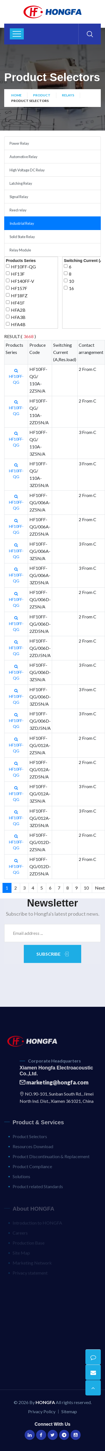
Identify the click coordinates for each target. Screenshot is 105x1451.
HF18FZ (19, 295)
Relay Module (20, 250)
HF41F (18, 302)
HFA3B (18, 317)
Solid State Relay (22, 236)
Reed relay (18, 210)
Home (16, 95)
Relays (68, 95)
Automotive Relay (24, 156)
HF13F (18, 273)
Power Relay (19, 143)
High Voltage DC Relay (27, 170)
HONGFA (45, 1402)
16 (71, 288)
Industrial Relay (22, 223)
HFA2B (18, 310)
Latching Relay (21, 183)
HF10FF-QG (23, 266)
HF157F (19, 288)
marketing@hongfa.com (54, 1086)
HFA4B (18, 324)
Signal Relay (19, 196)
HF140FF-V (22, 281)
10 (71, 281)
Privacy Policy (41, 1411)
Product (41, 95)
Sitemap (69, 1411)
